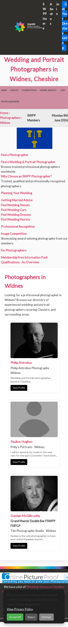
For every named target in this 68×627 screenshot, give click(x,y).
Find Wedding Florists (15, 219)
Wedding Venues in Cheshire (45, 587)
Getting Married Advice (17, 200)
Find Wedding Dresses (16, 215)
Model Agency (48, 90)
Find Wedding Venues (15, 205)
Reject (31, 616)
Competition (29, 90)
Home (4, 113)
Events (14, 90)
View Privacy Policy (20, 609)
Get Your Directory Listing (65, 26)
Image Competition (14, 234)
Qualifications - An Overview (20, 262)
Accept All (15, 616)
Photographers (10, 101)
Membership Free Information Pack (24, 257)
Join (62, 90)
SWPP (4, 90)
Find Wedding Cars (13, 210)
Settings (46, 616)
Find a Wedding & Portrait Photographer (28, 162)
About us (51, 13)
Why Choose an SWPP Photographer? (26, 176)
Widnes (5, 123)
